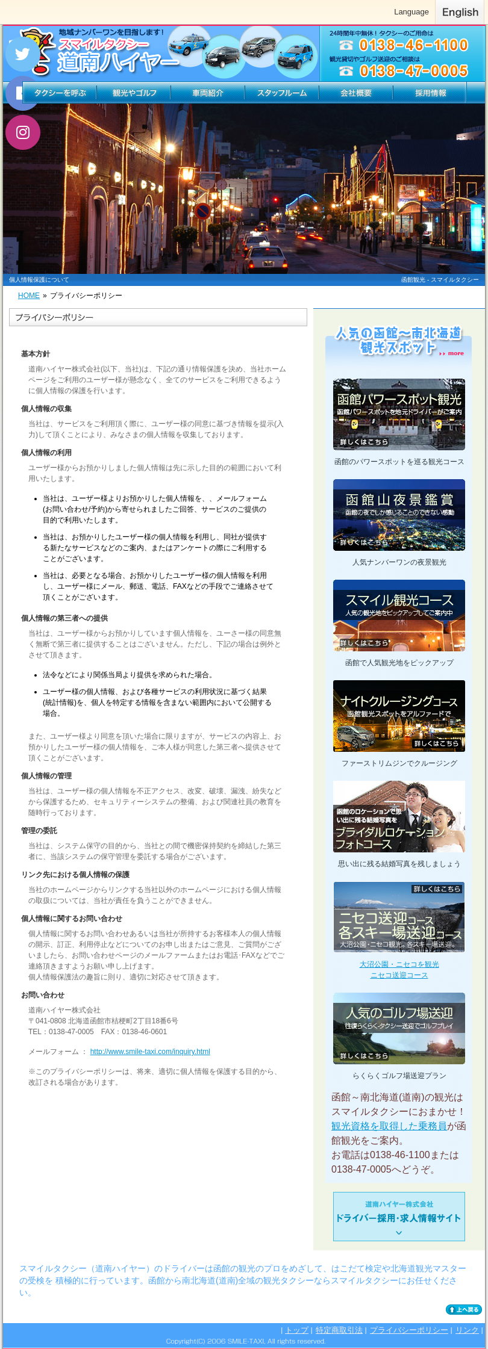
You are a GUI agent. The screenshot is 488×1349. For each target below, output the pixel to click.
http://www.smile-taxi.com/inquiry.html (150, 1051)
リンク (467, 1330)
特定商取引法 (339, 1330)
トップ (296, 1330)
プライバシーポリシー (409, 1330)
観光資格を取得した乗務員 (389, 1126)
